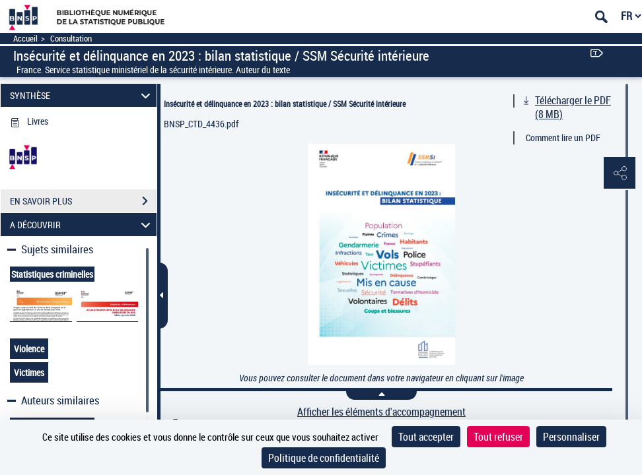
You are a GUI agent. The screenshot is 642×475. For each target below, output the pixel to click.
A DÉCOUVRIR (82, 224)
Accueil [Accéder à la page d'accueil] (25, 38)
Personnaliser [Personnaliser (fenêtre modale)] (571, 436)
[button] (618, 173)
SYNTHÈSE (82, 95)
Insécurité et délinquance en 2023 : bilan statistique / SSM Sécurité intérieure (285, 103)
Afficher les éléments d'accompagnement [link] (381, 412)
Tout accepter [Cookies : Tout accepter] (426, 436)
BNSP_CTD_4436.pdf (201, 123)
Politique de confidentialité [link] (323, 458)
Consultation (71, 38)
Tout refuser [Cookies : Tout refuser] (498, 436)
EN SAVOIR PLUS (83, 201)
